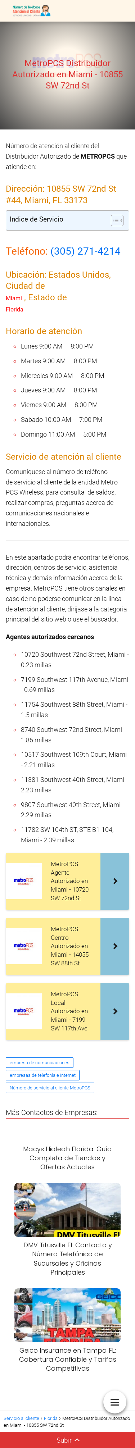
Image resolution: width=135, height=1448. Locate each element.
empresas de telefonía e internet (43, 1075)
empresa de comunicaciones (39, 1062)
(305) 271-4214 (85, 251)
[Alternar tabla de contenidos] (113, 220)
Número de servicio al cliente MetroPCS (50, 1087)
